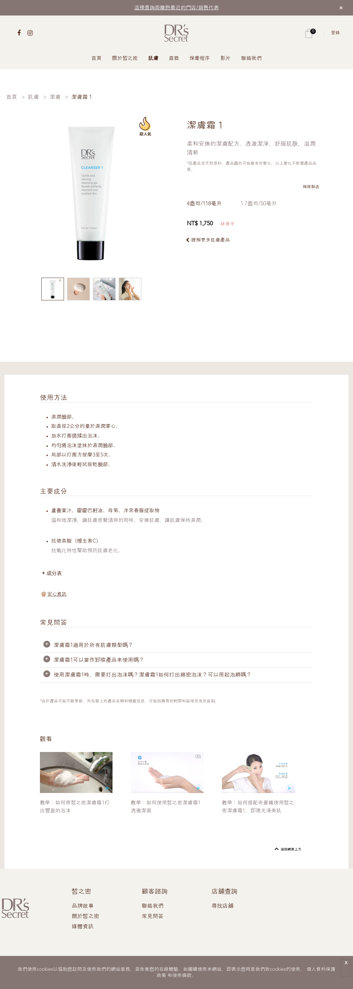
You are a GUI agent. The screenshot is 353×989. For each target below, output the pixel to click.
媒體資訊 (83, 927)
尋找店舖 (223, 906)
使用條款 (182, 975)
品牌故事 (83, 906)
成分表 (54, 573)
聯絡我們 (251, 58)
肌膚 (153, 58)
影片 (226, 58)
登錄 (335, 33)
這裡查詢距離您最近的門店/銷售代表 (176, 8)
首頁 (97, 58)
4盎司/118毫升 (204, 204)
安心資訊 (57, 594)
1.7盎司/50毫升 (258, 204)
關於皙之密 (125, 58)
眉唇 (174, 58)
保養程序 (200, 58)
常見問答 (152, 916)
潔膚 (55, 97)
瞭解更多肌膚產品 (210, 240)
